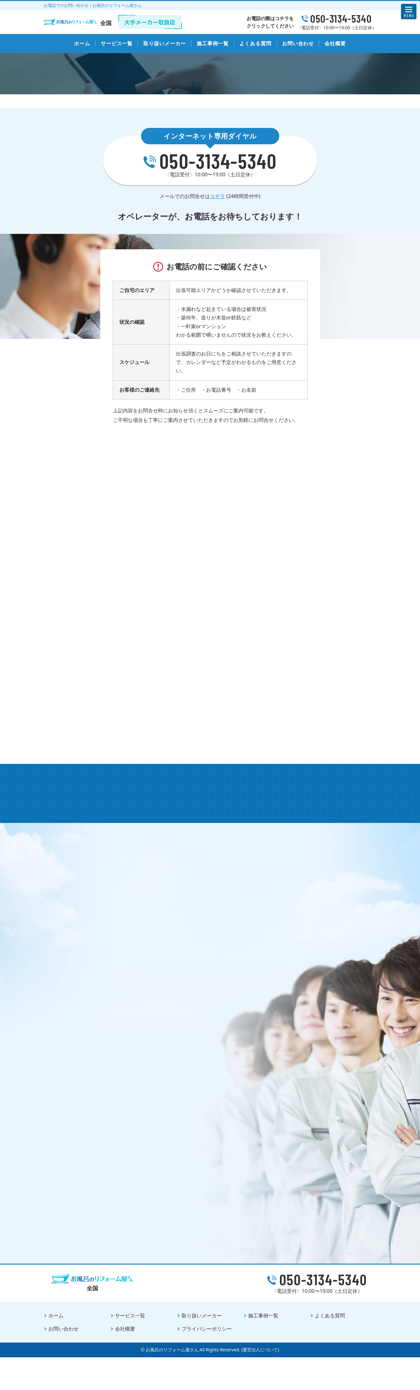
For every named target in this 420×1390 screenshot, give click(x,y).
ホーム (82, 43)
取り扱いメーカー (164, 43)
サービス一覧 (117, 43)
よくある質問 (255, 43)
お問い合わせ (298, 43)
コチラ (217, 208)
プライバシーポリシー (207, 1361)
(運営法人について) (260, 1383)
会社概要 (335, 43)
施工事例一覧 (213, 43)
